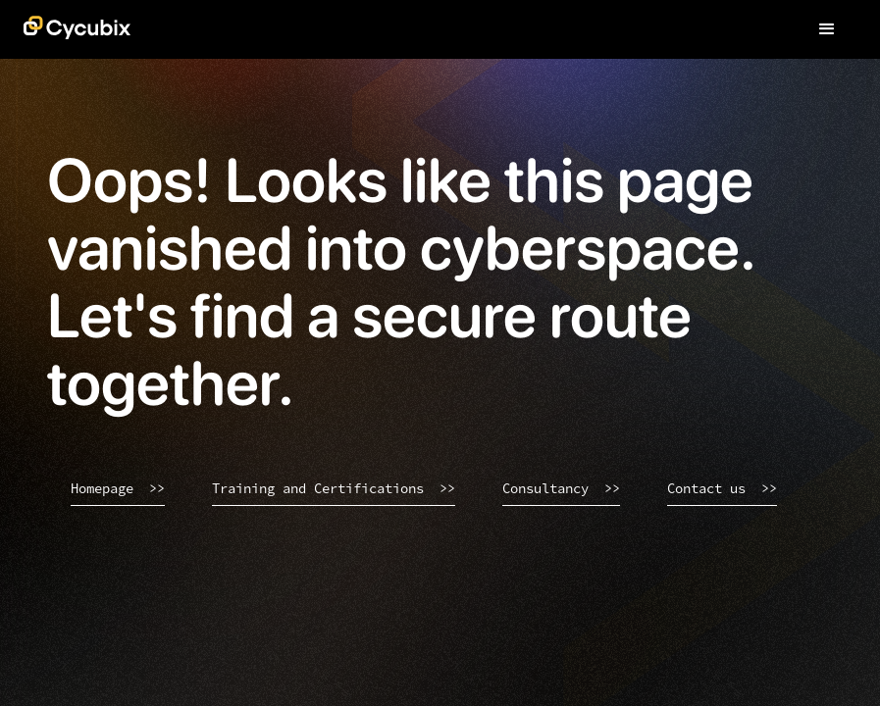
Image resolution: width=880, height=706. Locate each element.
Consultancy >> (561, 488)
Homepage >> (118, 488)
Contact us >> (722, 488)
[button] (827, 29)
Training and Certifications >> (333, 488)
